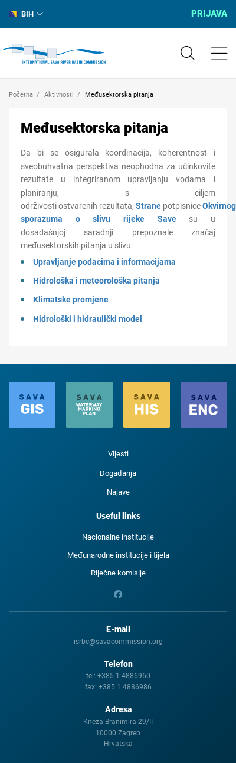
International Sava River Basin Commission (53, 54)
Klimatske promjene (71, 299)
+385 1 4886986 (125, 687)
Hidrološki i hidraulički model (87, 319)
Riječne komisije (118, 572)
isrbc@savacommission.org (118, 641)
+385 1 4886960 (123, 676)
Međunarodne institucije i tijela (118, 555)
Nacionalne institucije (118, 536)
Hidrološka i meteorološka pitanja (96, 280)
